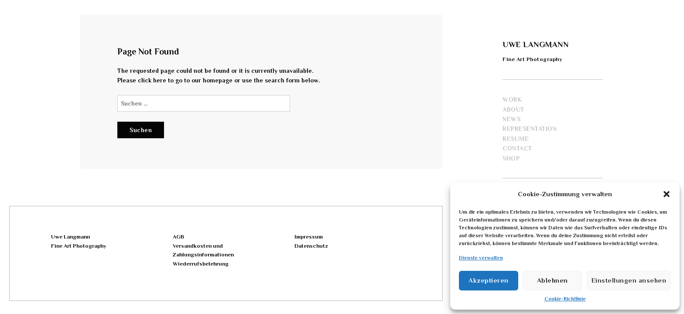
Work (512, 99)
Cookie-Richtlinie (565, 299)
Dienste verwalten (481, 258)
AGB (178, 236)
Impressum (308, 236)
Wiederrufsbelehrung (201, 263)
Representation (530, 128)
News (511, 119)
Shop (511, 158)
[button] (666, 194)
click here (152, 80)
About (513, 109)
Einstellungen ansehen (629, 280)
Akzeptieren (489, 280)
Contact (517, 148)
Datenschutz (311, 245)
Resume (516, 138)
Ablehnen (552, 280)
